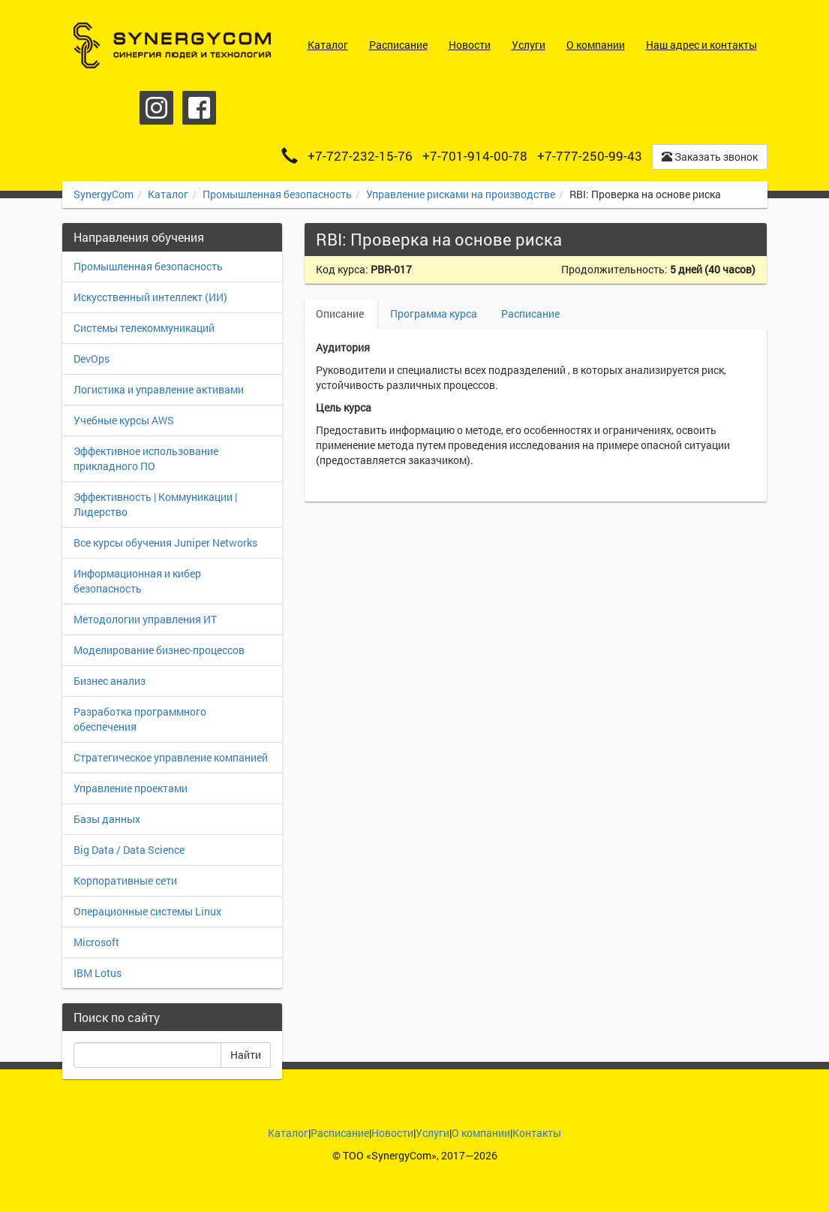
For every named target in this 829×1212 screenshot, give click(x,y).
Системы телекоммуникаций (144, 328)
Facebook (199, 108)
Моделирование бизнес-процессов (159, 650)
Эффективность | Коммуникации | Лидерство (155, 504)
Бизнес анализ (110, 681)
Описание (341, 313)
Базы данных (107, 819)
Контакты (536, 1133)
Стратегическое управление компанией (171, 757)
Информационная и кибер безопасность (137, 580)
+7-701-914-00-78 (474, 155)
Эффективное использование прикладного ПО (146, 458)
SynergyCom (104, 194)
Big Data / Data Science (129, 850)
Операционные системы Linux (147, 911)
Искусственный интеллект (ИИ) (150, 297)
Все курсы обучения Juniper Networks (165, 542)
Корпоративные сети (125, 880)
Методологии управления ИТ (145, 619)
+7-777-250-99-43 (589, 155)
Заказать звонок (710, 156)
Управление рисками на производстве (460, 194)
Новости (392, 1133)
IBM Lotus (98, 973)
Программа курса (433, 313)
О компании (481, 1133)
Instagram (156, 108)
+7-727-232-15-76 (360, 155)
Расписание (530, 313)
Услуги (432, 1133)
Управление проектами (131, 788)
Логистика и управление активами (159, 389)
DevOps (92, 358)
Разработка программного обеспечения (140, 719)
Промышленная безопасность (277, 194)
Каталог (168, 194)
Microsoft (96, 942)
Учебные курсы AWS (124, 420)
